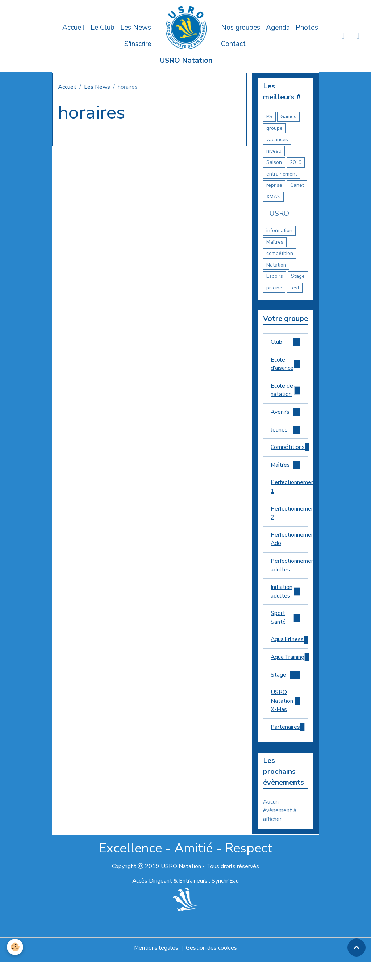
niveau (274, 151)
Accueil (73, 27)
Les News (135, 27)
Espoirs (274, 276)
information (279, 230)
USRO (279, 213)
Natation (276, 264)
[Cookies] (15, 947)
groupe (274, 128)
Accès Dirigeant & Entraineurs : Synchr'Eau (185, 885)
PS (269, 116)
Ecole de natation (285, 391)
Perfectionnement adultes (289, 568)
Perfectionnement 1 (289, 488)
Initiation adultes (285, 594)
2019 (295, 162)
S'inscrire (137, 44)
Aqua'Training (289, 661)
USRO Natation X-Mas (285, 705)
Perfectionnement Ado (289, 541)
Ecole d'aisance (285, 364)
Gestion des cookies (211, 952)
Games (288, 116)
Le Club (102, 27)
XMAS (273, 196)
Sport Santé (285, 620)
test (294, 287)
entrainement (281, 173)
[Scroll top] (356, 947)
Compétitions (289, 449)
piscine (274, 287)
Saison (274, 162)
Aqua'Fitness (289, 643)
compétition (279, 253)
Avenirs (285, 413)
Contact (233, 44)
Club (285, 342)
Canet (297, 185)
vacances (277, 139)
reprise (274, 185)
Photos (307, 27)
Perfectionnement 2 (289, 515)
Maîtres (274, 242)
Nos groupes (240, 27)
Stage (298, 276)
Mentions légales (156, 952)
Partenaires (288, 731)
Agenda (278, 27)
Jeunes (285, 431)
